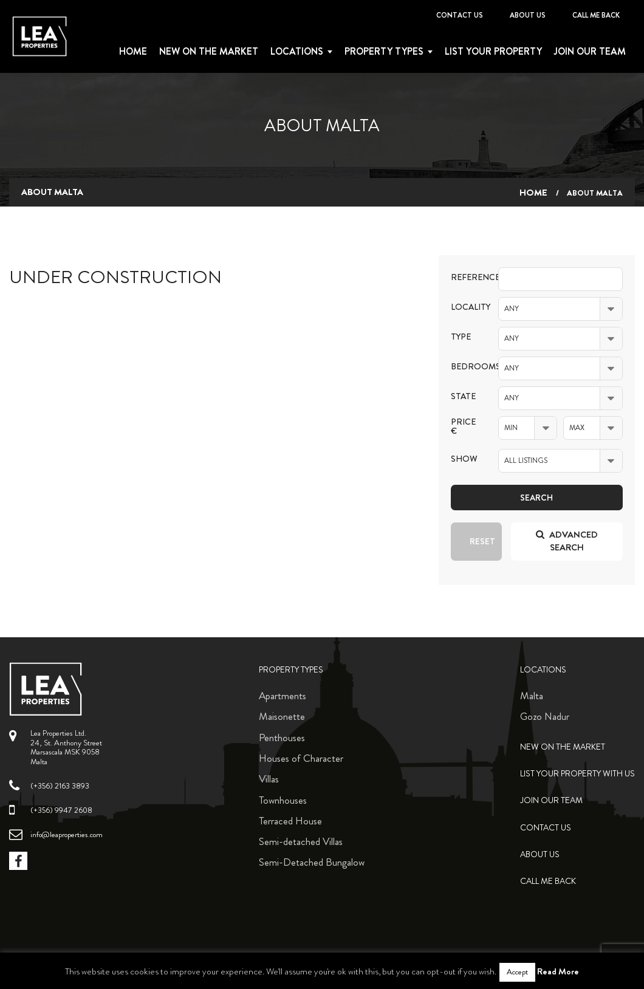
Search (536, 497)
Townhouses (283, 800)
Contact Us (459, 15)
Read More (558, 971)
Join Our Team (590, 52)
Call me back (596, 15)
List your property (493, 52)
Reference (465, 277)
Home (133, 52)
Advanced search (567, 541)
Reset (482, 541)
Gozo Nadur (544, 716)
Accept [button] (517, 972)
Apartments (282, 695)
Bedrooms (465, 366)
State (463, 396)
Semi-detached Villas (301, 841)
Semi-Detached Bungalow (312, 862)
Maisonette (282, 716)
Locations (296, 52)
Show (464, 459)
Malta (531, 695)
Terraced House (290, 820)
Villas (269, 779)
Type (461, 336)
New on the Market (208, 52)
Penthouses (282, 737)
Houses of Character (301, 758)
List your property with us (577, 773)
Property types (383, 52)
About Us (528, 15)
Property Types (291, 670)
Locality (465, 307)
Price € (463, 426)
